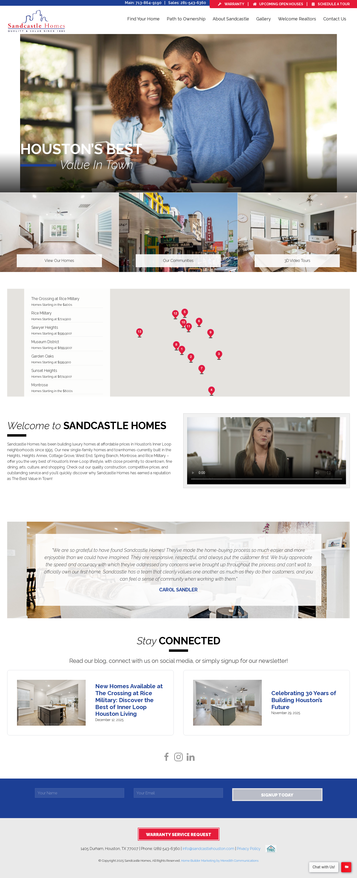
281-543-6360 (193, 2)
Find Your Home (143, 18)
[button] (181, 350)
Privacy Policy (251, 848)
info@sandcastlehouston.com (208, 848)
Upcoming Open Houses (278, 4)
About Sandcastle (231, 18)
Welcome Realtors (297, 18)
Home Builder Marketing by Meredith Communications (219, 860)
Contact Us (334, 18)
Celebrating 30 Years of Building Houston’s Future (303, 700)
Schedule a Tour (331, 4)
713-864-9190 (149, 2)
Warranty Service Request (178, 834)
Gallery (263, 18)
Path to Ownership (186, 18)
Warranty (231, 4)
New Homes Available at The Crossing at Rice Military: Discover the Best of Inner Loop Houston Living (129, 700)
